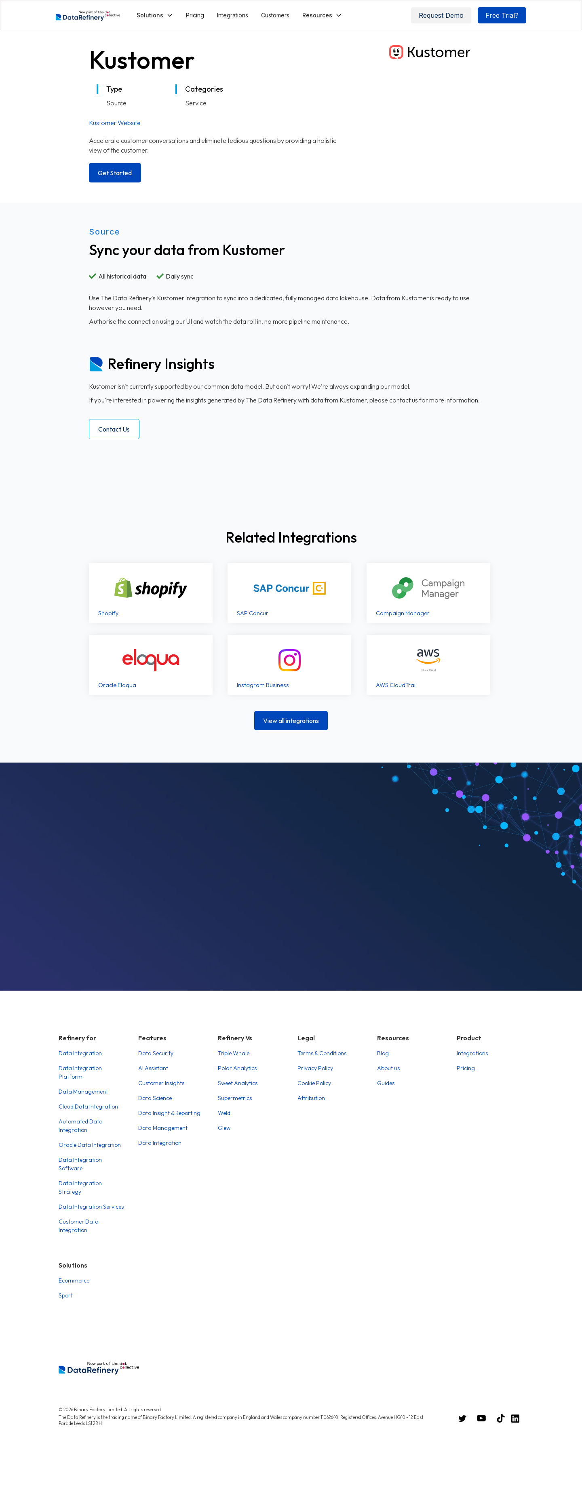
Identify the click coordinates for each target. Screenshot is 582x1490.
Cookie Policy (314, 1083)
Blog (383, 1053)
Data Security (155, 1053)
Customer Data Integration (79, 1226)
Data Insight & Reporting (169, 1113)
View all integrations (291, 721)
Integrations (232, 15)
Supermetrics (235, 1098)
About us (388, 1068)
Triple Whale (233, 1053)
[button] (154, 15)
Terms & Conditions (321, 1053)
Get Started (115, 173)
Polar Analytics (237, 1068)
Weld (224, 1113)
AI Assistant (153, 1068)
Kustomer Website (115, 123)
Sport (66, 1295)
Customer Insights (161, 1083)
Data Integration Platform (80, 1072)
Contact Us (114, 429)
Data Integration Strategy (80, 1187)
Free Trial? (502, 15)
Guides (385, 1083)
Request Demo (441, 15)
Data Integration (80, 1053)
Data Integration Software (80, 1164)
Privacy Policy (315, 1068)
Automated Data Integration (81, 1126)
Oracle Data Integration (90, 1144)
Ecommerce (74, 1280)
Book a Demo (291, 932)
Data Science (155, 1098)
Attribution (311, 1098)
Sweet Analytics (237, 1083)
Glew (224, 1128)
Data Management (83, 1091)
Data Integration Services (91, 1206)
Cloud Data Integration (88, 1106)
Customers (275, 15)
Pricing (195, 15)
